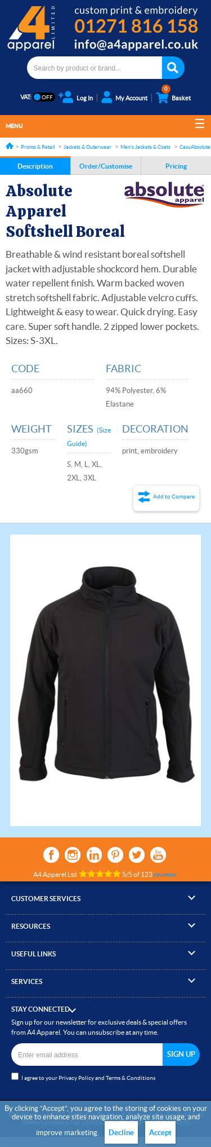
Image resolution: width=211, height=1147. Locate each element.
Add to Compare (174, 496)
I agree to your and (83, 1077)
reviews (165, 874)
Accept (160, 1132)
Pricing (176, 166)
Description (35, 166)
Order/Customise (105, 166)
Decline (121, 1132)
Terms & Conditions (130, 1078)
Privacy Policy (76, 1078)
